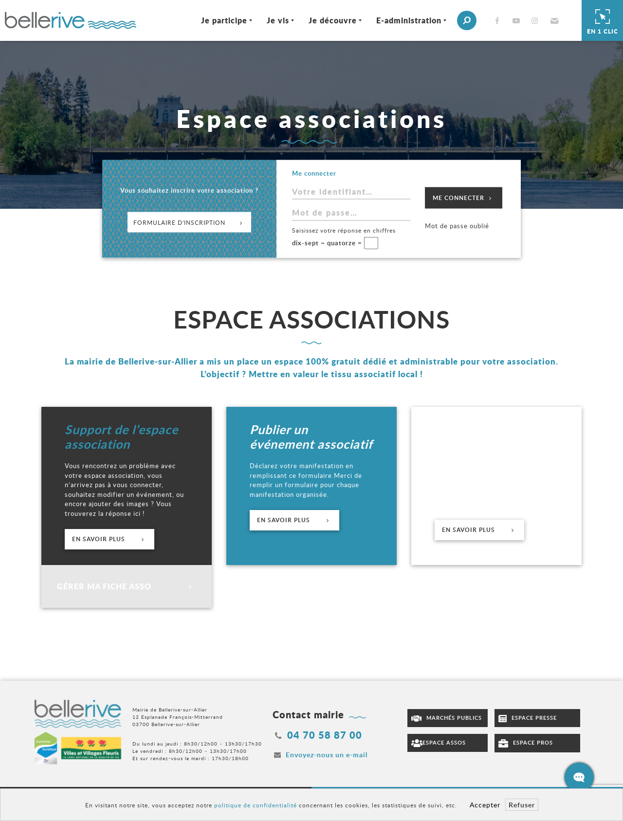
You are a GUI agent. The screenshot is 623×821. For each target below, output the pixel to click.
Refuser (522, 804)
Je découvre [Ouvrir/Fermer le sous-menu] (333, 20)
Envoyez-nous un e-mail (326, 754)
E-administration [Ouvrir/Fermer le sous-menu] (408, 20)
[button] (553, 20)
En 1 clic (602, 20)
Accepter (485, 804)
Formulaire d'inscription (189, 222)
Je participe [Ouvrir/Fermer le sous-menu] (224, 20)
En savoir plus (109, 539)
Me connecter (464, 198)
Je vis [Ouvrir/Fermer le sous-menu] (278, 20)
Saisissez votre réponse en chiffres (344, 230)
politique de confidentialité (255, 805)
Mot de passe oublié (457, 225)
